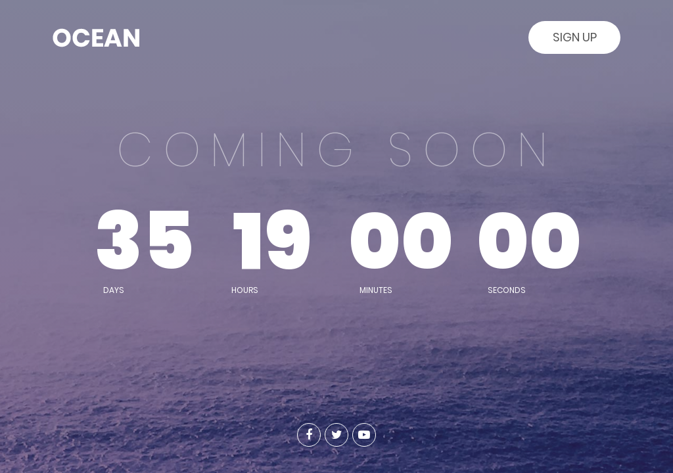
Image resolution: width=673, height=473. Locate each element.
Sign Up (575, 37)
